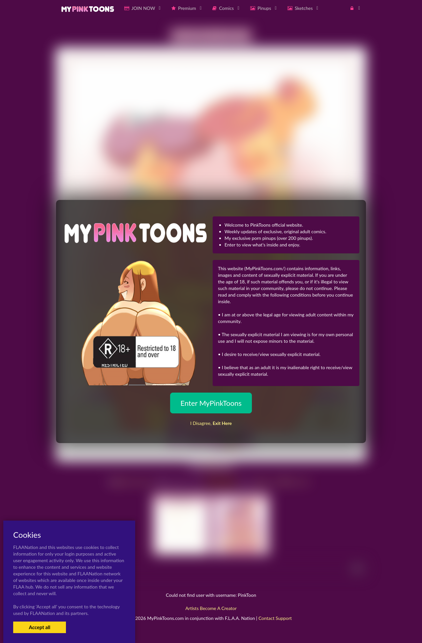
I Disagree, (211, 423)
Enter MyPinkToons (210, 403)
